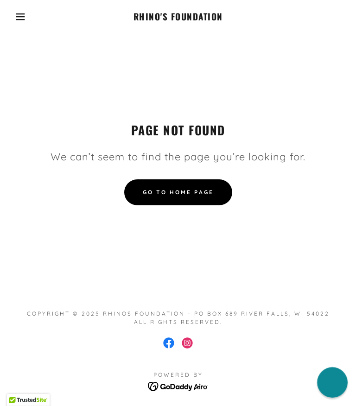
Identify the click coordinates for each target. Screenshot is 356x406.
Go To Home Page (178, 192)
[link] (178, 17)
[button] (18, 16)
